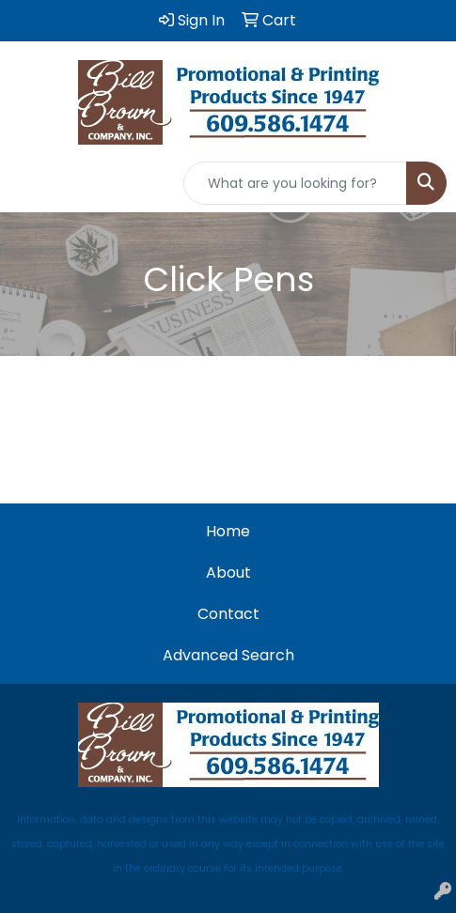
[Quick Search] (295, 183)
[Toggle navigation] (29, 183)
